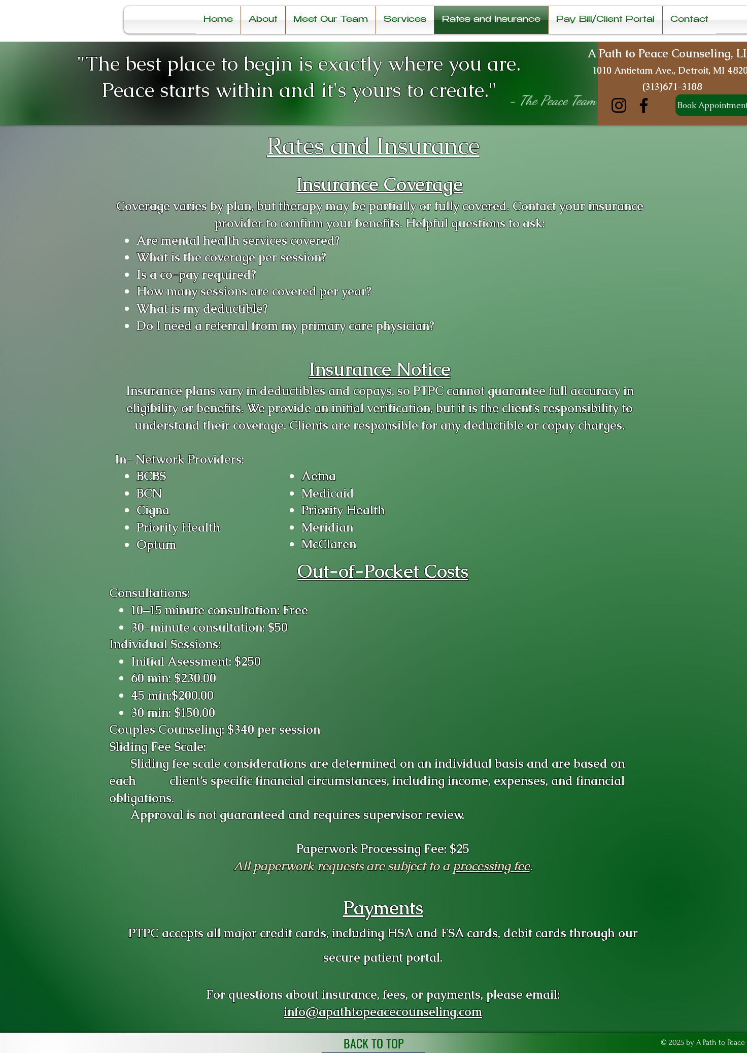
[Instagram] (619, 105)
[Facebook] (644, 105)
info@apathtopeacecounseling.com (383, 1011)
